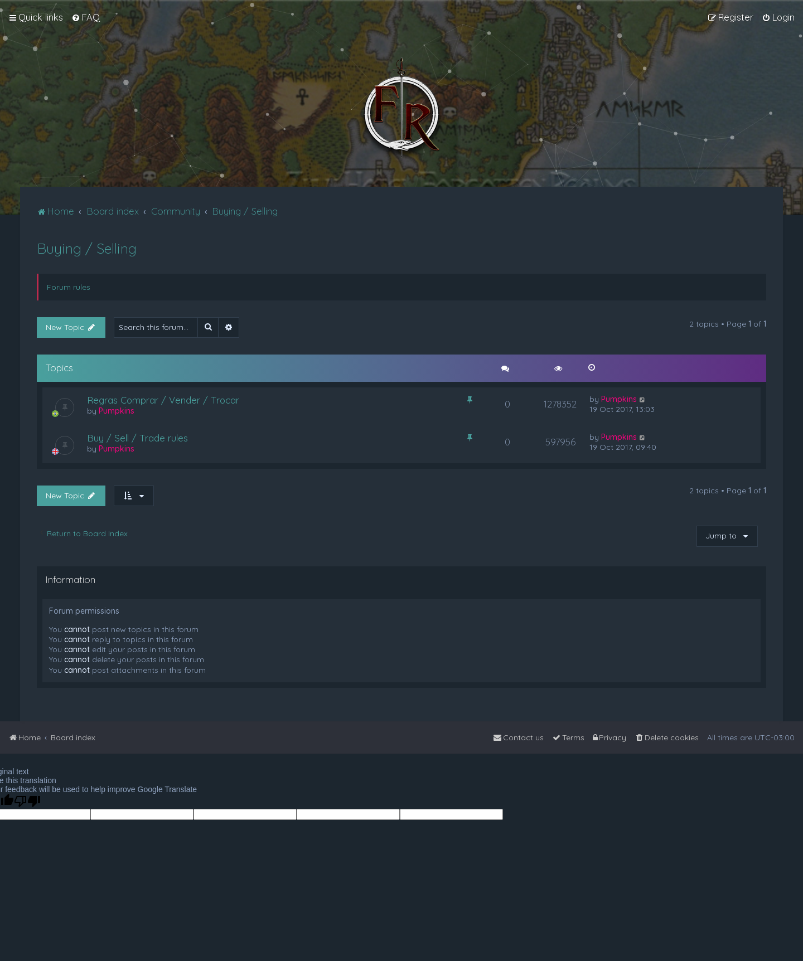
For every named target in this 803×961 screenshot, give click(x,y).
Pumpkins (116, 411)
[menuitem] (85, 17)
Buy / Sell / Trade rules (137, 438)
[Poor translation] (27, 801)
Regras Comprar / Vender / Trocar (163, 400)
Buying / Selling (87, 248)
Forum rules (68, 287)
